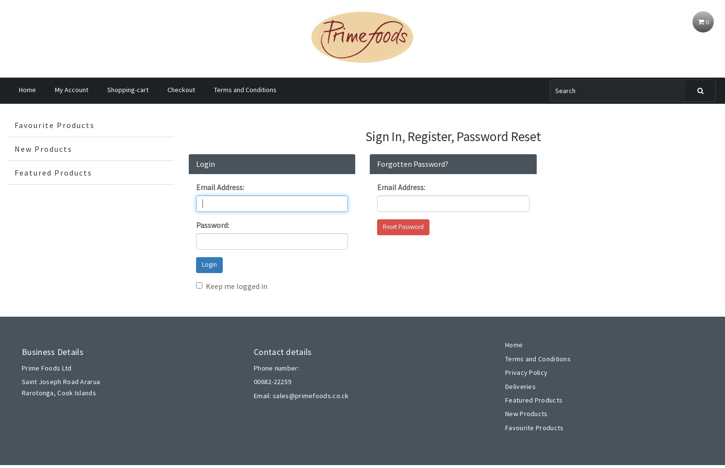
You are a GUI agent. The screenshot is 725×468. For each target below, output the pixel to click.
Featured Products (53, 173)
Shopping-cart (127, 89)
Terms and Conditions (245, 89)
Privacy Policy (526, 372)
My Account (71, 89)
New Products (43, 149)
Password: (212, 225)
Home (27, 89)
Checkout (181, 89)
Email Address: (220, 187)
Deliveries (520, 386)
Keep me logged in (231, 286)
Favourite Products (55, 125)
